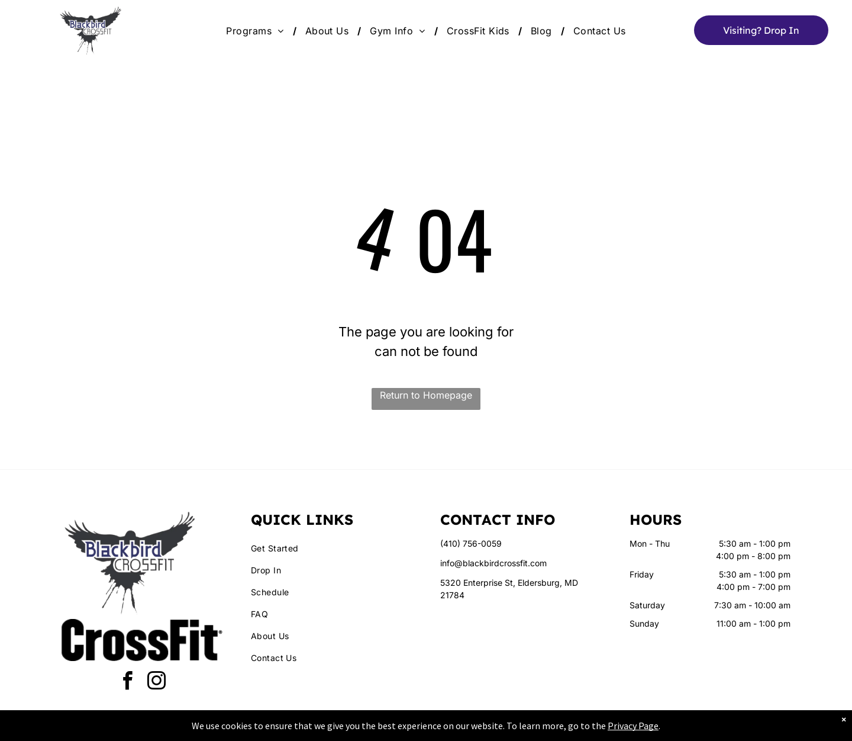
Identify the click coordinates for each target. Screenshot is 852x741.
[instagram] (156, 683)
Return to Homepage (426, 395)
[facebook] (127, 683)
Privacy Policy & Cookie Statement (352, 730)
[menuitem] (256, 31)
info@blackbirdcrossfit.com (493, 563)
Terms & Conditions (523, 730)
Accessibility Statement (450, 730)
